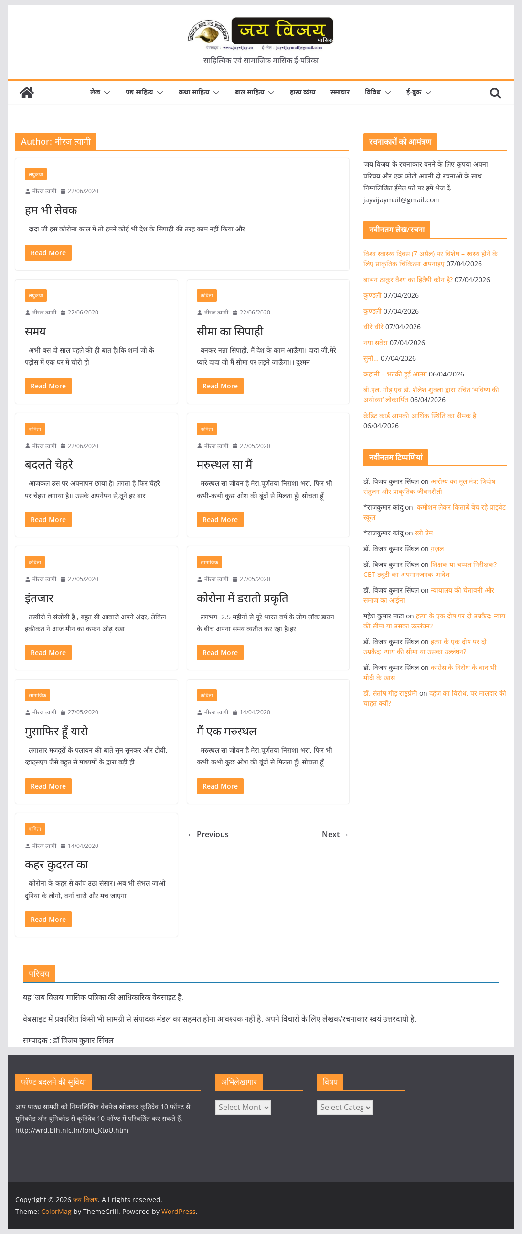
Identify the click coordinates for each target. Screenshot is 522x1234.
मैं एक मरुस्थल (226, 731)
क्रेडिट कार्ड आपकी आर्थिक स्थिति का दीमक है (419, 415)
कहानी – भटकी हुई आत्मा (395, 373)
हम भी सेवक (51, 210)
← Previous (208, 834)
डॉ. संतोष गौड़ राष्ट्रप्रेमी (390, 693)
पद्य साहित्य (139, 91)
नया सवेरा (375, 342)
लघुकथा (36, 174)
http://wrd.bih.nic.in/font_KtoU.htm (71, 1130)
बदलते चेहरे (49, 464)
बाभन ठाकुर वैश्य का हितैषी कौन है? (408, 279)
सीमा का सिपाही (230, 331)
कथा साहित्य (194, 91)
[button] (105, 92)
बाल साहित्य (249, 91)
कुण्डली (372, 295)
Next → (335, 834)
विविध (373, 91)
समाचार (340, 91)
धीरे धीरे (373, 326)
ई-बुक (413, 91)
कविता (207, 295)
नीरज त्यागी (44, 191)
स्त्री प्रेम (424, 532)
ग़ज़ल (437, 548)
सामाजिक (209, 562)
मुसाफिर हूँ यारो (56, 731)
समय (35, 331)
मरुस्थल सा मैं (224, 464)
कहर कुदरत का (56, 864)
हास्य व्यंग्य (302, 91)
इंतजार (39, 598)
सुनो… (371, 358)
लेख (95, 91)
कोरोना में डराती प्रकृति (242, 598)
